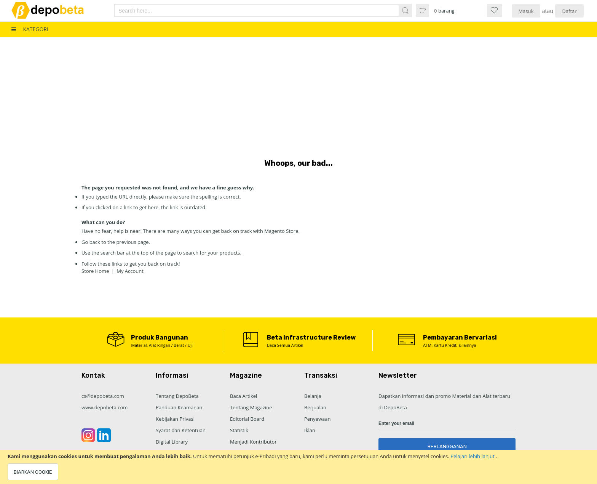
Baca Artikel (243, 396)
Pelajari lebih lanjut (473, 456)
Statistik (239, 430)
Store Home (95, 271)
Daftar (569, 11)
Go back (90, 242)
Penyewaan (317, 418)
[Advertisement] (298, 94)
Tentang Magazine (251, 407)
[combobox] (241, 10)
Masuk (525, 11)
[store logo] (54, 10)
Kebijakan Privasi (175, 418)
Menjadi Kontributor (253, 441)
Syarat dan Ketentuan (181, 430)
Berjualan (315, 407)
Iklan (309, 430)
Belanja (312, 396)
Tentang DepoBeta (177, 396)
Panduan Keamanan (179, 407)
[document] (298, 467)
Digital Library (172, 441)
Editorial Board (247, 418)
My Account (130, 271)
